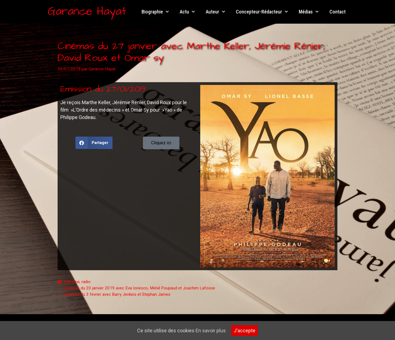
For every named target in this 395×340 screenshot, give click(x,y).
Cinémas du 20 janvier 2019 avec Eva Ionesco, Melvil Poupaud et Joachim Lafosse (139, 288)
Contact (337, 12)
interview (72, 281)
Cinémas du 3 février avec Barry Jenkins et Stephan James (117, 294)
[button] (93, 143)
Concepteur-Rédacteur (262, 11)
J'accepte (244, 330)
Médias (308, 11)
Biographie (155, 11)
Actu (187, 11)
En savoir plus (211, 330)
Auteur (215, 11)
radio (86, 281)
